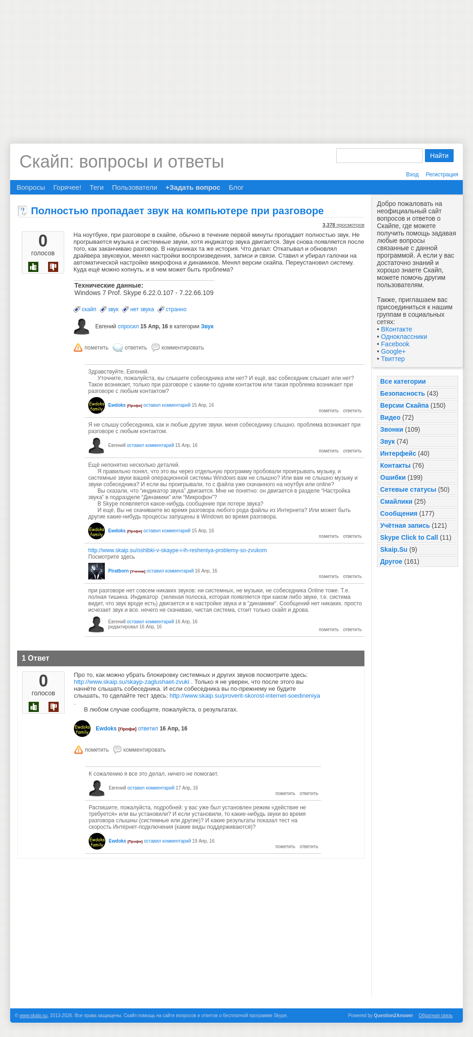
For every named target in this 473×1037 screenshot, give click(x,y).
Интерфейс (398, 453)
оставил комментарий (166, 405)
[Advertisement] (236, 64)
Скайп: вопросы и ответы (121, 161)
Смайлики (396, 501)
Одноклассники (404, 336)
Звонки (391, 429)
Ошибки (393, 477)
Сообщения (399, 513)
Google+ (393, 351)
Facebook (395, 344)
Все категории (403, 381)
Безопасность (402, 393)
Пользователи (134, 187)
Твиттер (393, 358)
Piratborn (118, 570)
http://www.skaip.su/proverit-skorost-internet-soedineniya (245, 695)
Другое (391, 561)
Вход (412, 174)
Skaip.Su (393, 549)
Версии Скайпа (404, 405)
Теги (97, 187)
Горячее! (67, 187)
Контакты (395, 465)
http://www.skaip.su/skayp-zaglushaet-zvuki (131, 681)
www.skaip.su (33, 1015)
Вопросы (31, 187)
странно (176, 309)
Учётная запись (405, 525)
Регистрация (442, 174)
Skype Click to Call (409, 537)
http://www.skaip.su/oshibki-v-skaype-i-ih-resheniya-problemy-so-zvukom (177, 550)
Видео (390, 417)
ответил (148, 728)
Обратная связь (435, 1015)
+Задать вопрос (192, 187)
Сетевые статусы (408, 489)
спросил (128, 326)
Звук (387, 441)
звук (113, 309)
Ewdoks (117, 405)
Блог (236, 187)
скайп (89, 309)
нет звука (142, 309)
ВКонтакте (396, 329)
